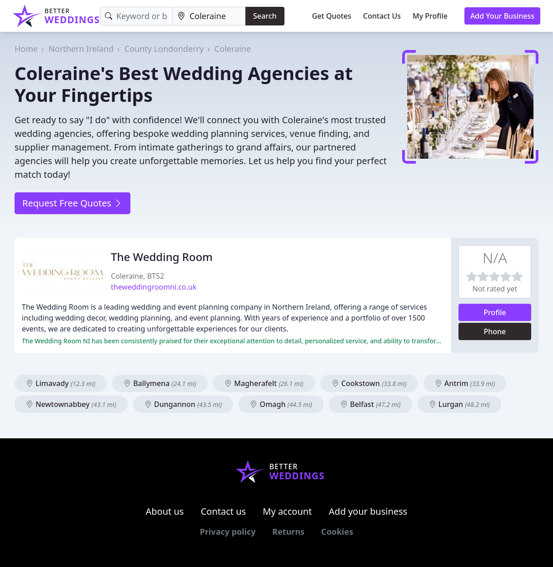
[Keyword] (136, 16)
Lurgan (459, 404)
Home (26, 48)
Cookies (337, 531)
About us (165, 511)
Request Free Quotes (72, 203)
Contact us (223, 511)
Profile (494, 312)
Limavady (60, 383)
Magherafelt (264, 383)
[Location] (209, 16)
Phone (495, 331)
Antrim (465, 383)
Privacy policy (228, 531)
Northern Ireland (81, 48)
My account (287, 511)
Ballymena (160, 383)
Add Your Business (502, 16)
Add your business (368, 511)
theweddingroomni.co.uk (154, 287)
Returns (288, 531)
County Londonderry (164, 48)
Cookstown (369, 383)
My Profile (430, 16)
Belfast (370, 404)
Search (264, 16)
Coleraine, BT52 (137, 276)
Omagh (281, 404)
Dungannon (183, 404)
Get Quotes (332, 16)
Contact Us (382, 16)
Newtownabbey (71, 404)
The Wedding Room (162, 256)
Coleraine (232, 48)
